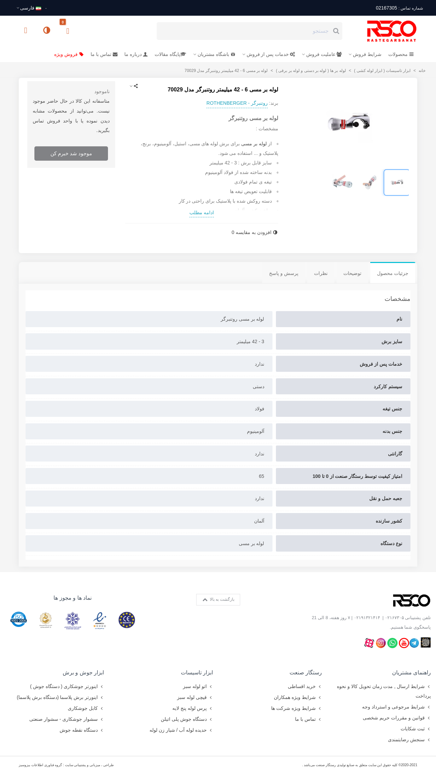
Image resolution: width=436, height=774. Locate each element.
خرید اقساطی (305, 686)
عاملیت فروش (324, 54)
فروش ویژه (69, 54)
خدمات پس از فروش (271, 54)
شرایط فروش (367, 54)
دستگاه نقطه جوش (82, 730)
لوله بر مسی (254, 143)
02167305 (399, 8)
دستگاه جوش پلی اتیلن (187, 719)
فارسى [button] (28, 8)
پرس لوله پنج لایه (192, 708)
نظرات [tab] (321, 273)
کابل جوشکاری (86, 708)
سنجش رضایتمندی (409, 739)
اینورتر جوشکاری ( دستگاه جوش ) (67, 686)
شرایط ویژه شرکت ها (296, 708)
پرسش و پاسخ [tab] (283, 273)
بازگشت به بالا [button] (218, 599)
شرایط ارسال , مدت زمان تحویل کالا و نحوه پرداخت (384, 690)
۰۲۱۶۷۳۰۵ (394, 617)
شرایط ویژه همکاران (298, 697)
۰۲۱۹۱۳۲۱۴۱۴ (367, 617)
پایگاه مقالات (170, 54)
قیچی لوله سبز (195, 697)
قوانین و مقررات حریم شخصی (397, 717)
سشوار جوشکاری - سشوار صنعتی (66, 719)
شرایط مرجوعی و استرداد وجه (396, 707)
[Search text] (244, 31)
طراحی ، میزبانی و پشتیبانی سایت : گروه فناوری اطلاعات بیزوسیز (66, 765)
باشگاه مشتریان (216, 54)
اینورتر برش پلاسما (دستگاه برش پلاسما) (60, 697)
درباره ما (136, 54)
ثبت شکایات (416, 728)
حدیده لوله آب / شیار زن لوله (181, 730)
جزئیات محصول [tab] (392, 273)
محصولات (401, 54)
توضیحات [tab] (352, 273)
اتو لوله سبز (198, 686)
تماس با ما (104, 54)
